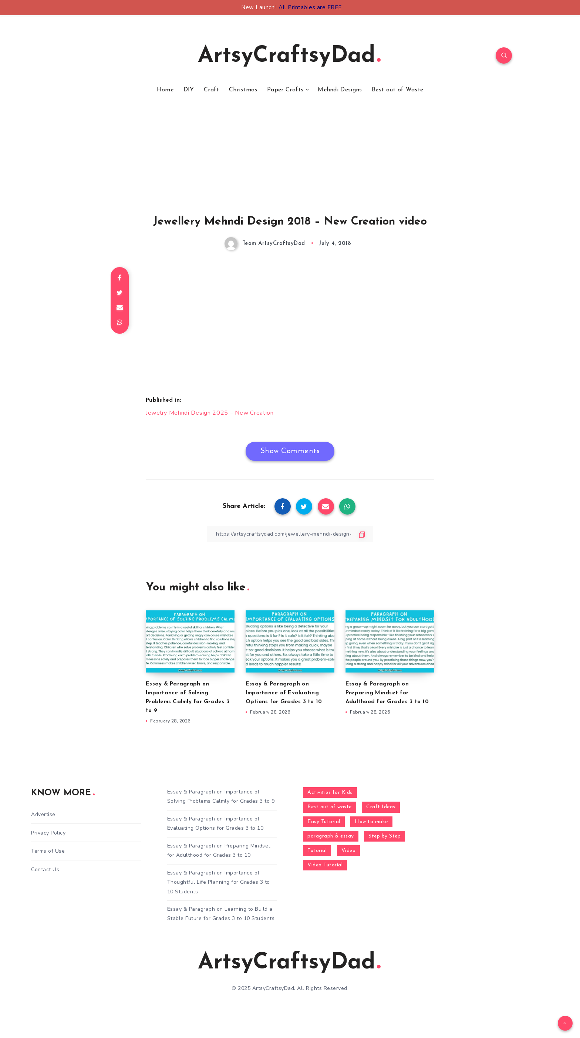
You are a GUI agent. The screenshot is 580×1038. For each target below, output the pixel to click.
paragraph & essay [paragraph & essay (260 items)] (330, 836)
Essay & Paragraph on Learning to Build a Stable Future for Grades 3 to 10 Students (221, 914)
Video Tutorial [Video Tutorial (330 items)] (325, 865)
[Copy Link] (290, 534)
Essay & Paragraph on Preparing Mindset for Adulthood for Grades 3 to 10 (387, 693)
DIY (188, 90)
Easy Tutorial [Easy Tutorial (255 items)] (323, 822)
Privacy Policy (48, 832)
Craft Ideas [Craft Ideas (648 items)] (380, 807)
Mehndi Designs (340, 90)
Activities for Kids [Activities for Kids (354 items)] (330, 792)
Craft (211, 90)
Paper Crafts (285, 90)
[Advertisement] (290, 164)
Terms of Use (48, 851)
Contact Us (45, 869)
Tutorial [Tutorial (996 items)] (317, 850)
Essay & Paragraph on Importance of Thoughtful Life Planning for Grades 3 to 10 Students (218, 882)
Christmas (243, 90)
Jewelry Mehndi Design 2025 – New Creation (210, 413)
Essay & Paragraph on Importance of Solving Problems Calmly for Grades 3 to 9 (221, 796)
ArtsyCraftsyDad (289, 56)
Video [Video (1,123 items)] (348, 850)
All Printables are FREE (310, 7)
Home (165, 90)
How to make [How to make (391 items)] (371, 822)
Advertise (43, 814)
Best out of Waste (397, 90)
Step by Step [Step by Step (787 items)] (384, 836)
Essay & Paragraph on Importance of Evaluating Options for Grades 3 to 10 (284, 693)
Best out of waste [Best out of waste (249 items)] (329, 807)
